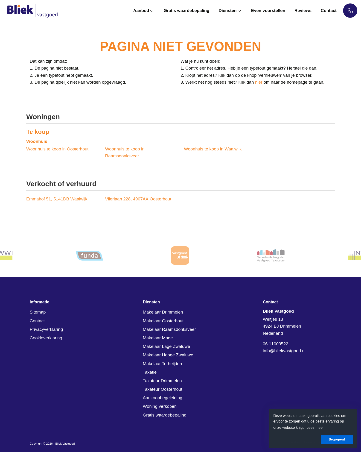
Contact (328, 10)
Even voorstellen (267, 10)
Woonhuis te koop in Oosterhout (57, 149)
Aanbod (140, 10)
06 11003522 (275, 343)
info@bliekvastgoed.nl (284, 350)
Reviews (302, 10)
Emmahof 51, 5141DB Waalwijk (56, 199)
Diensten (228, 10)
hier (258, 82)
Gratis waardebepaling (183, 10)
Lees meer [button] (315, 427)
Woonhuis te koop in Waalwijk (213, 149)
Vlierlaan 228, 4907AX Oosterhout (138, 199)
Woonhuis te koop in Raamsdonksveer (125, 152)
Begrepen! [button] (337, 439)
